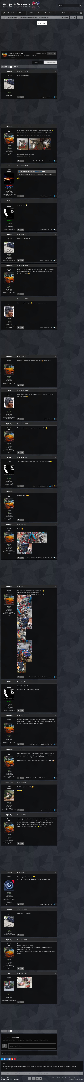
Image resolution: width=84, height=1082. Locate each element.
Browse (22, 12)
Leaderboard (42, 12)
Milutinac (40, 486)
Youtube (81, 17)
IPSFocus (9, 1077)
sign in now (33, 1040)
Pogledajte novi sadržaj (9, 12)
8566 (9, 222)
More (52, 12)
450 (9, 92)
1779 (9, 320)
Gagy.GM (38, 160)
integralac (9, 872)
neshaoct (9, 165)
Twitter (74, 17)
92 (9, 147)
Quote (22, 97)
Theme (3, 1079)
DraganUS (9, 71)
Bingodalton (38, 677)
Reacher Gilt (43, 744)
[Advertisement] (42, 37)
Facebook (71, 17)
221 (9, 994)
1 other (44, 677)
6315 (9, 803)
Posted (22, 71)
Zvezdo (32, 557)
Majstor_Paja (12, 55)
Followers (50, 53)
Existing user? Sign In (67, 12)
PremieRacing (30, 160)
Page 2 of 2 (16, 66)
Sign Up (76, 12)
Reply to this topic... (16, 1046)
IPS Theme (3, 1077)
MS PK (9, 201)
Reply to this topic (51, 62)
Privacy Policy (9, 1079)
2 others (44, 160)
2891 (9, 893)
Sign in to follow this (41, 53)
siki (9, 973)
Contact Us (16, 1079)
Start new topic (37, 62)
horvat (33, 677)
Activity (32, 12)
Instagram (78, 17)
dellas (9, 299)
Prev (6, 66)
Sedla (34, 160)
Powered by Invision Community (76, 1079)
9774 (9, 188)
